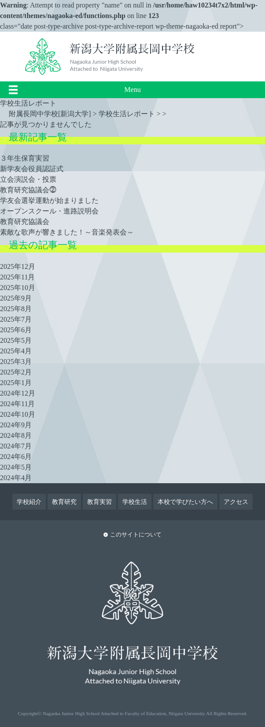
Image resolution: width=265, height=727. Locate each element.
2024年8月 (16, 435)
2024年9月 (16, 425)
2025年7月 (16, 319)
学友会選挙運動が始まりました (49, 200)
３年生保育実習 (24, 158)
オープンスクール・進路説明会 (49, 211)
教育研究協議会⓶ (28, 190)
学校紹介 (29, 501)
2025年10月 (17, 287)
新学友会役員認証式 (31, 169)
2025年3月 (16, 361)
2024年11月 (17, 404)
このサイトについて (136, 535)
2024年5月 (16, 467)
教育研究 (64, 501)
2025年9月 (16, 298)
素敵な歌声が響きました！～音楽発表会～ (67, 232)
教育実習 (99, 501)
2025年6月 (16, 330)
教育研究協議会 (24, 221)
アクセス (236, 501)
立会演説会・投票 (28, 179)
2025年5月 (16, 340)
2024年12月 (17, 393)
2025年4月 (16, 351)
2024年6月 (16, 456)
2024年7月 (16, 446)
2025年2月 (16, 372)
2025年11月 (17, 277)
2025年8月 (16, 308)
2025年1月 (16, 382)
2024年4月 (16, 477)
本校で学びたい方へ (185, 501)
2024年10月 (17, 414)
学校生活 (134, 501)
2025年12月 (17, 266)
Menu (132, 89)
